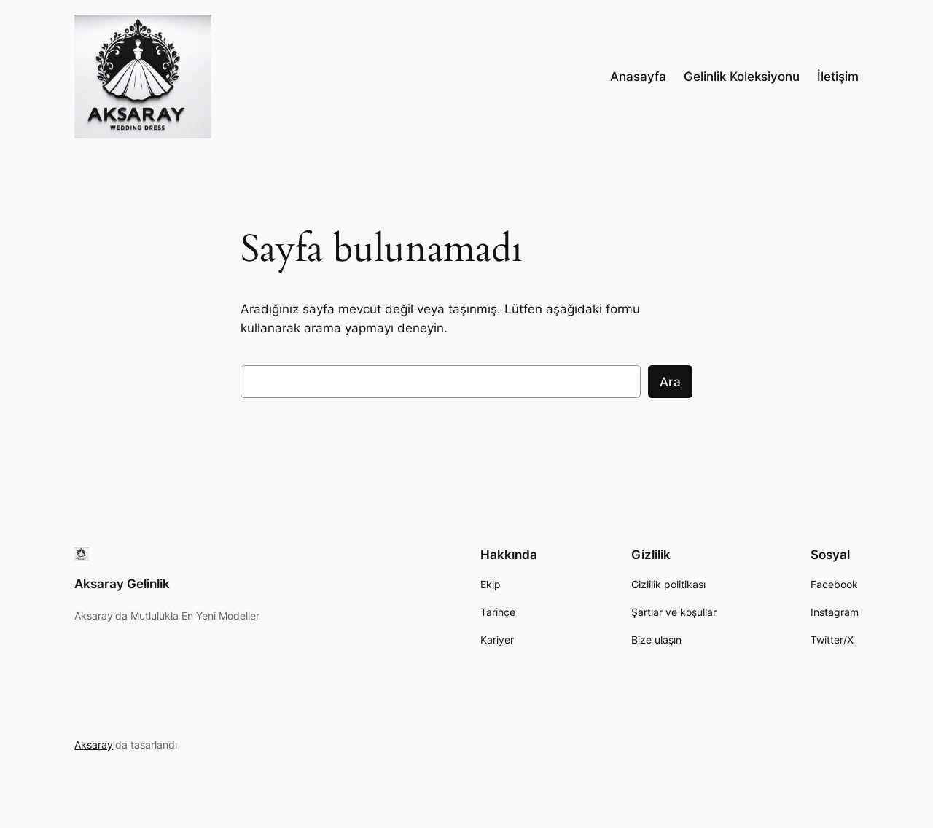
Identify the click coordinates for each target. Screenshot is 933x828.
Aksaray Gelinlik (122, 584)
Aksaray (93, 744)
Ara (670, 382)
